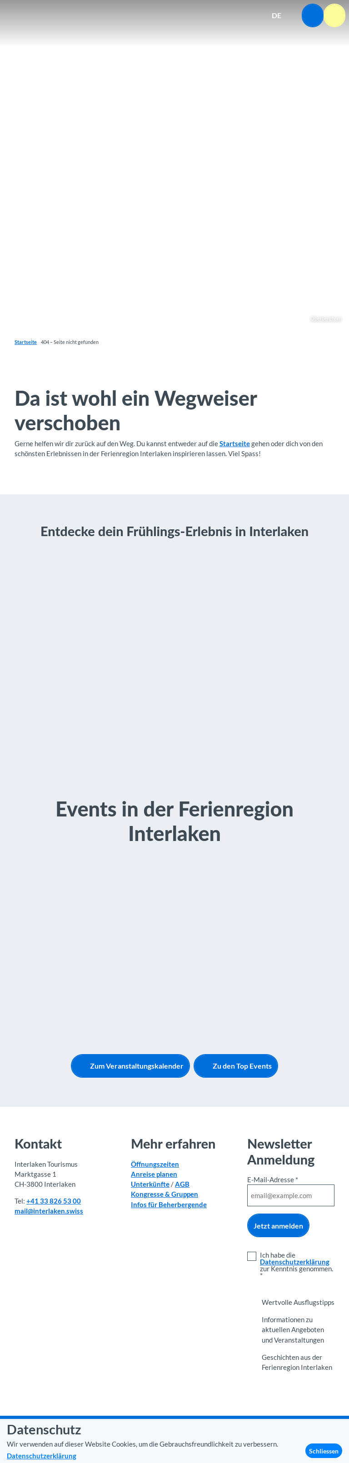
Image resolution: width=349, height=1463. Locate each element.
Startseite (26, 342)
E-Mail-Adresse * (272, 1179)
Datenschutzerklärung (294, 1262)
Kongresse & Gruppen (164, 1194)
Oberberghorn (326, 318)
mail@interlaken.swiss (49, 1211)
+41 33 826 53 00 (53, 1201)
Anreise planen (154, 1174)
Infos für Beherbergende (169, 1204)
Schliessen (324, 1451)
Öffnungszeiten (155, 1164)
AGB (182, 1184)
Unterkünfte (150, 1184)
